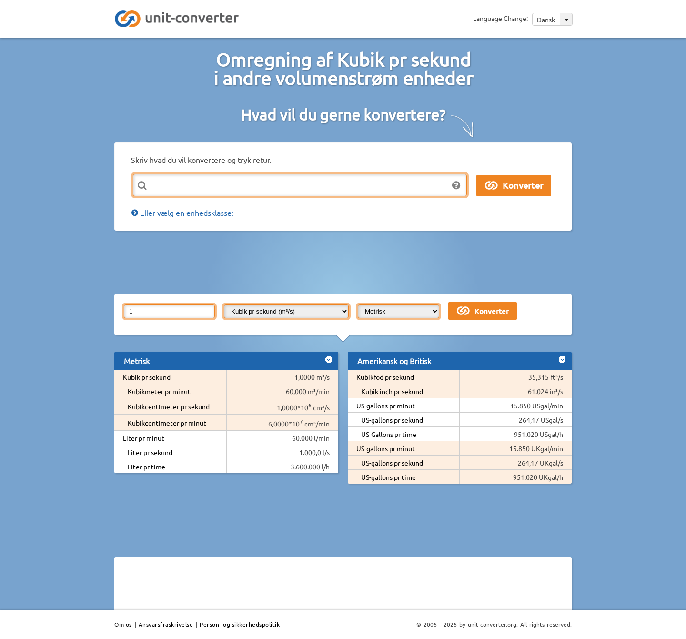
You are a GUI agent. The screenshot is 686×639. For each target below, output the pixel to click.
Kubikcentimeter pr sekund (169, 406)
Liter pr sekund (150, 452)
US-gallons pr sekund (392, 420)
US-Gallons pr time (388, 434)
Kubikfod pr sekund (385, 377)
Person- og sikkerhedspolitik (240, 624)
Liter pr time (146, 466)
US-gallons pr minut (385, 405)
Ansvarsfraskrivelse (166, 624)
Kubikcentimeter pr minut (167, 422)
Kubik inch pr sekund (392, 391)
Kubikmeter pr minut (159, 391)
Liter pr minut (143, 438)
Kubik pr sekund (147, 377)
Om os (123, 624)
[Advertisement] (345, 261)
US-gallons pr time (388, 477)
